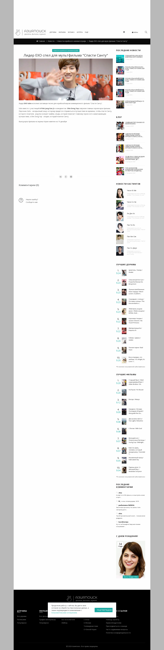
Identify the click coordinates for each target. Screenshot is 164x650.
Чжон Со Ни (131, 202)
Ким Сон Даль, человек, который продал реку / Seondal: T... (137, 451)
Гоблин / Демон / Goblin (135, 339)
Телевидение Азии (91, 626)
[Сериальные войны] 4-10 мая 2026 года (134, 101)
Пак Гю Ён (131, 225)
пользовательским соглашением (64, 613)
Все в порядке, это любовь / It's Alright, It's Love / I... (137, 359)
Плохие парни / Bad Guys (136, 348)
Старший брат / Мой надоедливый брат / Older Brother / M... (136, 382)
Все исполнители (68, 619)
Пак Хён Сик (131, 236)
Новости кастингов (128, 184)
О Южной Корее (90, 629)
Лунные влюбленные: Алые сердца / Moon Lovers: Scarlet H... (137, 291)
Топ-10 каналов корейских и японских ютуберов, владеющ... (134, 169)
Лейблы (64, 623)
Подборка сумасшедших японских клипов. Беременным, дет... (135, 158)
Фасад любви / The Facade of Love (136, 194)
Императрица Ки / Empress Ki (135, 329)
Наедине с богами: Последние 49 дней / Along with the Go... (136, 411)
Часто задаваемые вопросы (117, 629)
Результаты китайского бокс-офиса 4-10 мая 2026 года (134, 80)
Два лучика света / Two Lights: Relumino (136, 420)
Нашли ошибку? (32, 199)
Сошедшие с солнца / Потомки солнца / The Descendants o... (136, 301)
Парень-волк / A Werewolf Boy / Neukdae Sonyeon (135, 469)
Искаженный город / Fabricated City (136, 459)
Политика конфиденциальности (118, 633)
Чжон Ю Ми (131, 190)
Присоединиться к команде (116, 626)
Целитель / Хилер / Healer (135, 271)
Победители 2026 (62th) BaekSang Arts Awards (134, 56)
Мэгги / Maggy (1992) (130, 577)
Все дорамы (21, 616)
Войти (135, 32)
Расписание (21, 619)
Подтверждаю (104, 610)
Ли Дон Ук (131, 213)
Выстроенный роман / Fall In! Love (136, 230)
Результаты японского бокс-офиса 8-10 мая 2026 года (134, 68)
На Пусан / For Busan (136, 390)
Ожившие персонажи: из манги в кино (134, 123)
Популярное (22, 623)
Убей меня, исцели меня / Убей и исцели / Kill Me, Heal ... (137, 311)
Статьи (86, 619)
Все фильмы (44, 616)
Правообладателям (113, 623)
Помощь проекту (112, 619)
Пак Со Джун (132, 248)
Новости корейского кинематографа (65, 50)
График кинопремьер (47, 619)
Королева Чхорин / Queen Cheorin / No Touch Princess (136, 320)
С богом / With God (135, 428)
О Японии (87, 623)
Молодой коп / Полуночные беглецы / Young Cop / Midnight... (137, 440)
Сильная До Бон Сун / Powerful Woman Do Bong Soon (136, 282)
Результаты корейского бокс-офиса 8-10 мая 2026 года (134, 91)
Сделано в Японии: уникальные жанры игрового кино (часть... (134, 135)
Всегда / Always (134, 399)
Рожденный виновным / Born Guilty (134, 253)
